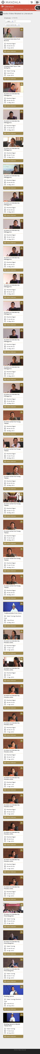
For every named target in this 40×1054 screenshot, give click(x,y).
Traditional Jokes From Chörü (13, 613)
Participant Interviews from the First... (12, 39)
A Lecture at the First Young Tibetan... (12, 422)
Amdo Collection (11, 51)
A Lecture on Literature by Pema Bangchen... (11, 915)
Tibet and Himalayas (16, 9)
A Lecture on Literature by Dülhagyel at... (11, 94)
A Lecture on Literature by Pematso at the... (11, 641)
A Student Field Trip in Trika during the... (12, 67)
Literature (34, 9)
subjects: (6, 9)
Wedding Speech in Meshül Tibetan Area (12, 1024)
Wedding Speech (9, 996)
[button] (37, 2)
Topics (27, 9)
